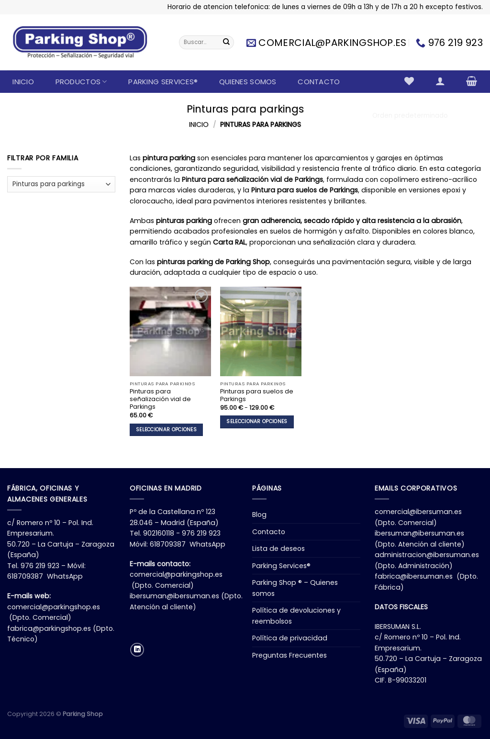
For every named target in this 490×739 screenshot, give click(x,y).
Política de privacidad (289, 638)
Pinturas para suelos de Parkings (256, 395)
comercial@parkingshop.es (53, 607)
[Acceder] (440, 81)
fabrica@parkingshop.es (49, 628)
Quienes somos (248, 82)
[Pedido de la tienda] (425, 115)
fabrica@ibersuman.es (414, 576)
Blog (259, 514)
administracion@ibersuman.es (427, 555)
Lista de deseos (278, 548)
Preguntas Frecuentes (289, 655)
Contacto (319, 82)
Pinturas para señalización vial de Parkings (160, 399)
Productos (81, 82)
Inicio (23, 82)
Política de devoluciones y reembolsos (296, 615)
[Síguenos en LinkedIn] (137, 650)
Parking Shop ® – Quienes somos (295, 588)
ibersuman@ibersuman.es (174, 596)
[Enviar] (226, 42)
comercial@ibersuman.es (418, 511)
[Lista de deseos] (409, 81)
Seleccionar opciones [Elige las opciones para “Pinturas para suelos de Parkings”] (256, 421)
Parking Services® (163, 82)
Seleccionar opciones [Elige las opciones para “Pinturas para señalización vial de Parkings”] (166, 429)
